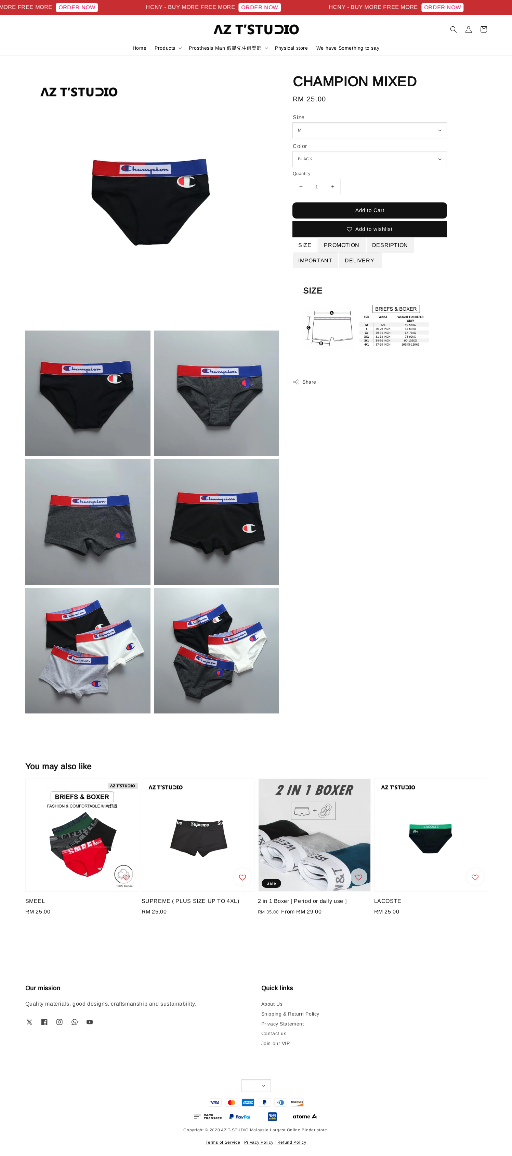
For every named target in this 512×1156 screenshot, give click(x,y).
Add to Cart (369, 210)
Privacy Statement (282, 1024)
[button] (453, 29)
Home (139, 48)
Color (300, 146)
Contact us (274, 1033)
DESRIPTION (390, 245)
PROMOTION (341, 245)
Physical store (291, 48)
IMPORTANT (315, 260)
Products (165, 48)
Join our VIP (275, 1043)
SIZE (304, 245)
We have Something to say (347, 48)
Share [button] (304, 382)
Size (298, 117)
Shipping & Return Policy (290, 1014)
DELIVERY (360, 260)
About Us (272, 1004)
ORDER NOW (86, 7)
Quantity (302, 173)
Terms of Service (223, 1142)
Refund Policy (291, 1142)
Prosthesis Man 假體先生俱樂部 (225, 48)
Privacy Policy (259, 1142)
